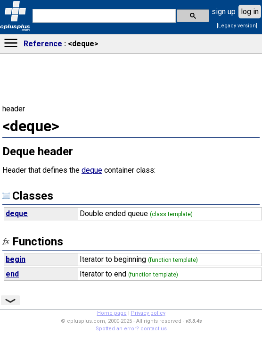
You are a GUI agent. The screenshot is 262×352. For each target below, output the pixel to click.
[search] (103, 16)
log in (250, 11)
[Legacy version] (237, 26)
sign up (224, 11)
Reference (43, 43)
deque (92, 170)
